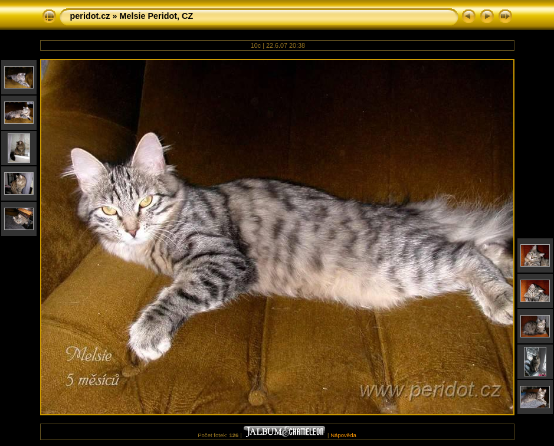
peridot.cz (90, 16)
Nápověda (343, 435)
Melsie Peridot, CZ (156, 16)
